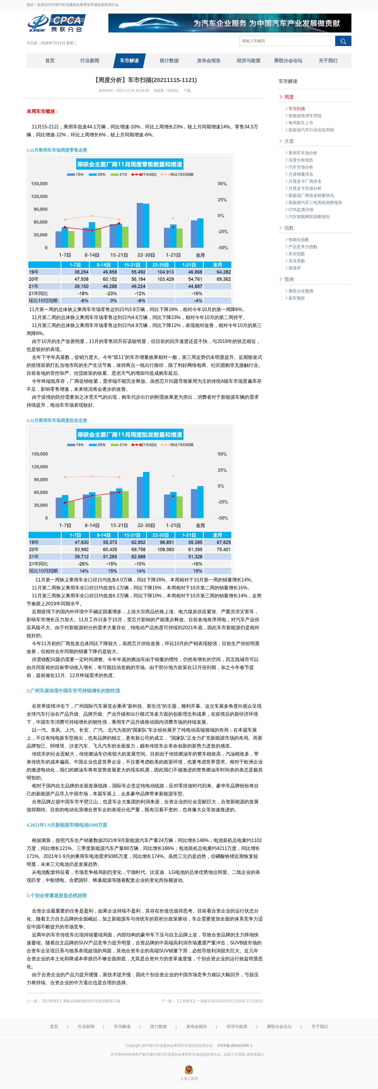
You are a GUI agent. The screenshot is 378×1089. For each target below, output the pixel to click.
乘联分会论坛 (279, 1026)
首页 (54, 1026)
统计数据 (158, 1026)
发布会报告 (196, 1026)
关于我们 (320, 1026)
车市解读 (122, 1026)
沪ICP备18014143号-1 (234, 1046)
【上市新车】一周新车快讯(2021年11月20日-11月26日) (219, 1001)
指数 (286, 227)
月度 (286, 141)
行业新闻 (86, 1026)
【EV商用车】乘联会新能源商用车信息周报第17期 (80, 1001)
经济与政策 (237, 1026)
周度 (286, 96)
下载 (187, 91)
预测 (286, 279)
